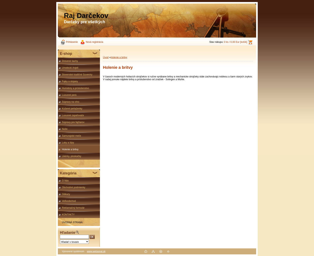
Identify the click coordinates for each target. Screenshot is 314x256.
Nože (64, 129)
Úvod (106, 57)
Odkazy (66, 194)
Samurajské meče (71, 135)
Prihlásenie (72, 42)
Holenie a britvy (70, 149)
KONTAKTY (68, 214)
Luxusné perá (69, 95)
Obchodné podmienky (73, 187)
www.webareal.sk (96, 251)
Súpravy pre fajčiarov (73, 122)
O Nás (65, 180)
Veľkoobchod (69, 201)
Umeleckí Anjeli (70, 67)
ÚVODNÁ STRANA (72, 222)
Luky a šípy (68, 142)
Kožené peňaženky (72, 108)
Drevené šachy (70, 61)
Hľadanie (67, 233)
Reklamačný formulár (73, 207)
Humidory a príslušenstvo (75, 88)
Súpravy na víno (70, 101)
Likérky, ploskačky (71, 156)
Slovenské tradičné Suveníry (77, 74)
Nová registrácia (94, 42)
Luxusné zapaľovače (73, 115)
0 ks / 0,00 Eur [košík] (235, 42)
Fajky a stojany (70, 81)
